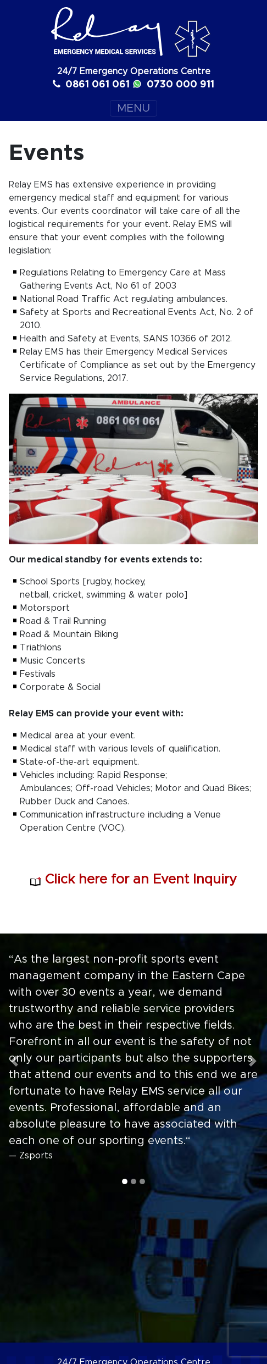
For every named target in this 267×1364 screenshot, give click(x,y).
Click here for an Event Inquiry (133, 879)
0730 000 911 (173, 84)
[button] (14, 1061)
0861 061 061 (91, 84)
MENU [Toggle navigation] (133, 108)
